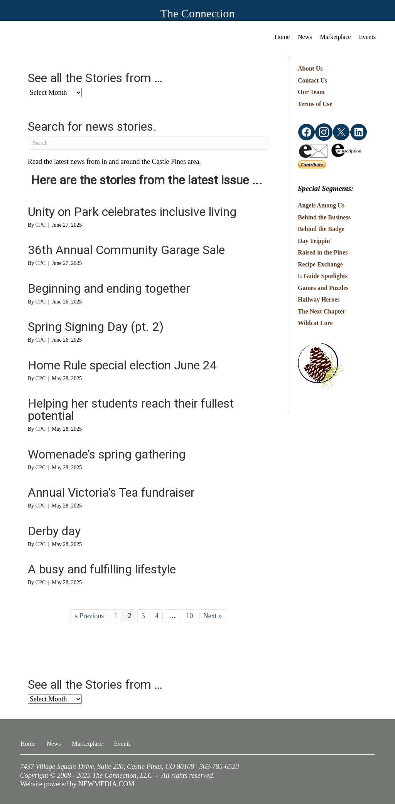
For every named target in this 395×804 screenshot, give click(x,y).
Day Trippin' (315, 241)
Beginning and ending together (109, 288)
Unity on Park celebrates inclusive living (132, 211)
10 (189, 616)
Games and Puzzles (323, 288)
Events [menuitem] (367, 37)
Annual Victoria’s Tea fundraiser (111, 492)
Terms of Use (315, 104)
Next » (212, 616)
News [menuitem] (305, 37)
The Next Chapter (322, 311)
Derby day (54, 531)
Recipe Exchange (320, 264)
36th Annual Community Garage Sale (126, 250)
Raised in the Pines (323, 252)
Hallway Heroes (319, 299)
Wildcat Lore (315, 323)
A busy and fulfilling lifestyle (102, 569)
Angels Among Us (321, 205)
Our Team (311, 92)
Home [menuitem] (282, 37)
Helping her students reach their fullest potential (131, 409)
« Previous (89, 616)
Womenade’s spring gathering (107, 454)
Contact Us (312, 80)
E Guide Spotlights (323, 276)
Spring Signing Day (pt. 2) (96, 326)
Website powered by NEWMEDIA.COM (77, 784)
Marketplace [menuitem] (335, 37)
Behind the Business (324, 217)
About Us (310, 68)
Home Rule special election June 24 (122, 365)
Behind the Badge (321, 229)
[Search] (148, 143)
